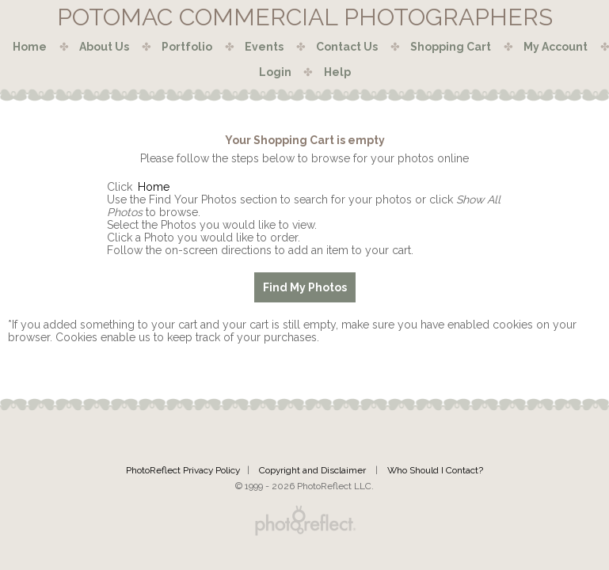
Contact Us (347, 46)
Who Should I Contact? (435, 470)
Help (337, 72)
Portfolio (187, 46)
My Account (555, 46)
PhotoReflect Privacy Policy (183, 470)
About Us (104, 46)
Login (275, 72)
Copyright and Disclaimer (313, 470)
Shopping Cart (450, 46)
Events (264, 46)
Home (30, 46)
